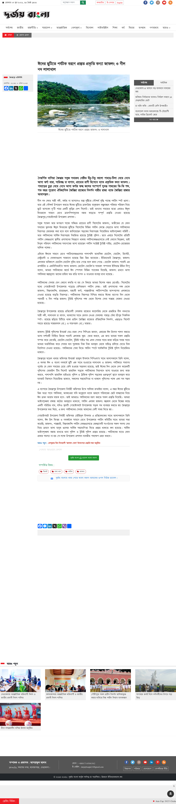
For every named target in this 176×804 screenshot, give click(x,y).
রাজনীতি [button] (33, 28)
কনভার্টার (100, 2)
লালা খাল (56, 471)
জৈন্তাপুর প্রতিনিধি (15, 77)
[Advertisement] (124, 14)
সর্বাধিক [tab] (163, 82)
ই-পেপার (110, 2)
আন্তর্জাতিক (61, 28)
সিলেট (43, 471)
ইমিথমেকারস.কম (115, 777)
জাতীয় (20, 28)
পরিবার (137, 768)
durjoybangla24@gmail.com (92, 766)
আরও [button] (166, 28)
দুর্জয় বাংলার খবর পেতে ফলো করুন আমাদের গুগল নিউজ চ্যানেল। (87, 478)
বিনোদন (89, 28)
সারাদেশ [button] (47, 28)
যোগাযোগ (147, 768)
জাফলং (124, 182)
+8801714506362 (86, 763)
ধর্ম (123, 28)
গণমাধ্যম (154, 28)
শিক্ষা (115, 28)
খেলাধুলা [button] (76, 28)
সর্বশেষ (9, 28)
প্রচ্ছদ (8, 35)
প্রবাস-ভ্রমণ (23, 35)
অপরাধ (142, 28)
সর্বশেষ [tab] (144, 82)
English (120, 2)
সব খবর (153, 119)
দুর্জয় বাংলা (73, 777)
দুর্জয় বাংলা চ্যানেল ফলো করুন (83, 457)
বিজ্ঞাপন (128, 768)
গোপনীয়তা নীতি (161, 768)
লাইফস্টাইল (103, 28)
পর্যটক (68, 471)
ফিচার (131, 28)
